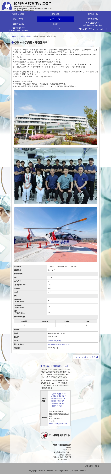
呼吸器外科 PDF (57, 401)
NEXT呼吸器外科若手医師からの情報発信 (18, 29)
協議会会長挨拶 (18, 14)
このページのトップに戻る (85, 357)
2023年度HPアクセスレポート (93, 29)
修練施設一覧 (92, 14)
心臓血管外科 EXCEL (59, 394)
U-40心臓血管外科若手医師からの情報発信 (92, 24)
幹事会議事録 (92, 19)
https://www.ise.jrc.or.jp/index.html (59, 344)
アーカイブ (55, 29)
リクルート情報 (55, 19)
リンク (97, 466)
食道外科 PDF (56, 406)
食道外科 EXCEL (57, 403)
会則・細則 (88, 466)
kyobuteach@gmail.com (58, 424)
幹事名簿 (55, 14)
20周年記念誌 (18, 24)
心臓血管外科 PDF (58, 396)
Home (13, 36)
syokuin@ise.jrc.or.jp (54, 340)
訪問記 (55, 24)
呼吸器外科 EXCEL (58, 399)
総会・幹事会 (18, 19)
